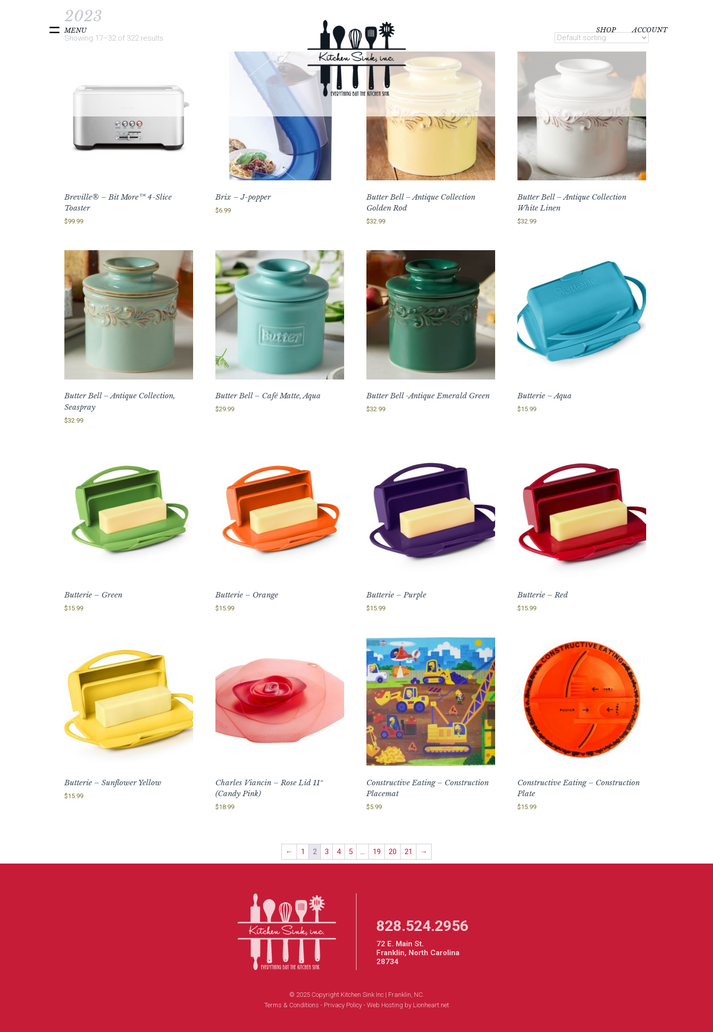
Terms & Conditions (291, 1005)
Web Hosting (385, 1005)
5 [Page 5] (351, 851)
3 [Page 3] (327, 851)
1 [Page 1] (303, 851)
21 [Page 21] (408, 851)
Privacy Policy (343, 1005)
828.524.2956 (422, 925)
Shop (606, 30)
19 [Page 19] (377, 851)
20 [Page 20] (393, 851)
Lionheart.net (431, 1005)
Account (649, 30)
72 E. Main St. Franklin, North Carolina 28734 (417, 952)
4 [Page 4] (339, 851)
